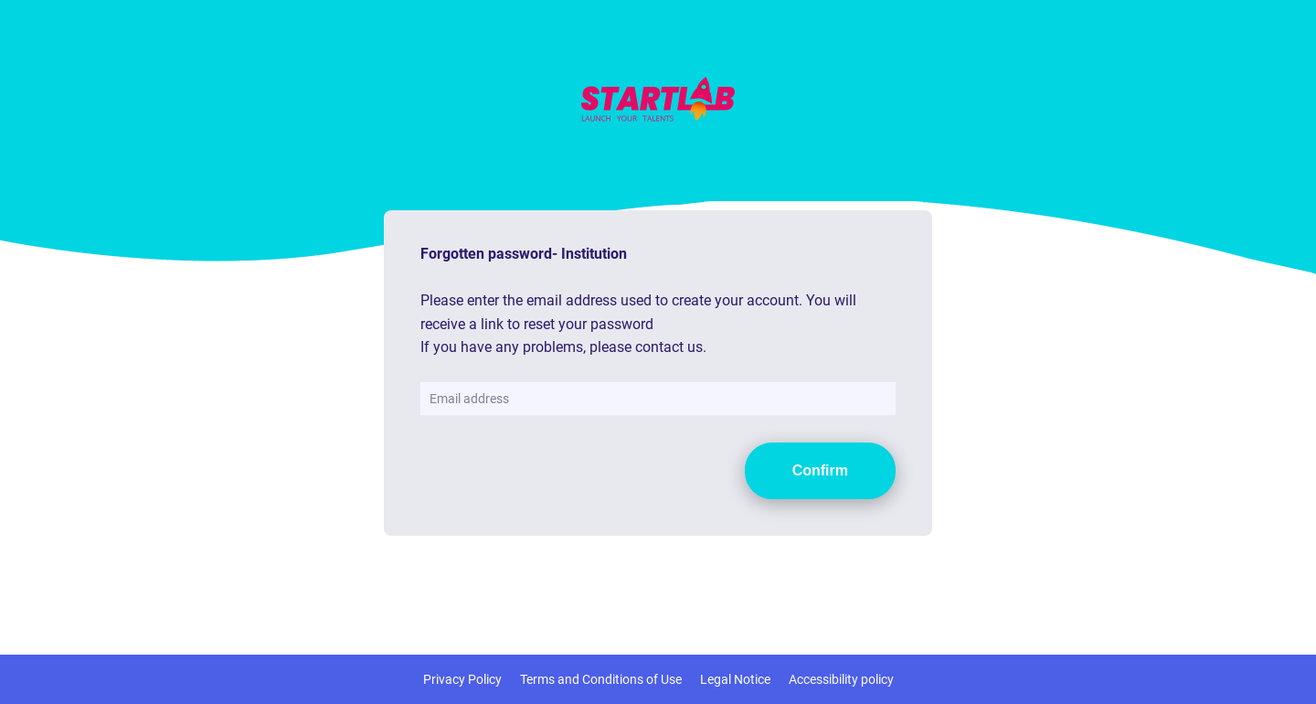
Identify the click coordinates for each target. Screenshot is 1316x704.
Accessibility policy (841, 679)
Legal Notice (735, 679)
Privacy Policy (462, 679)
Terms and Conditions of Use (601, 679)
